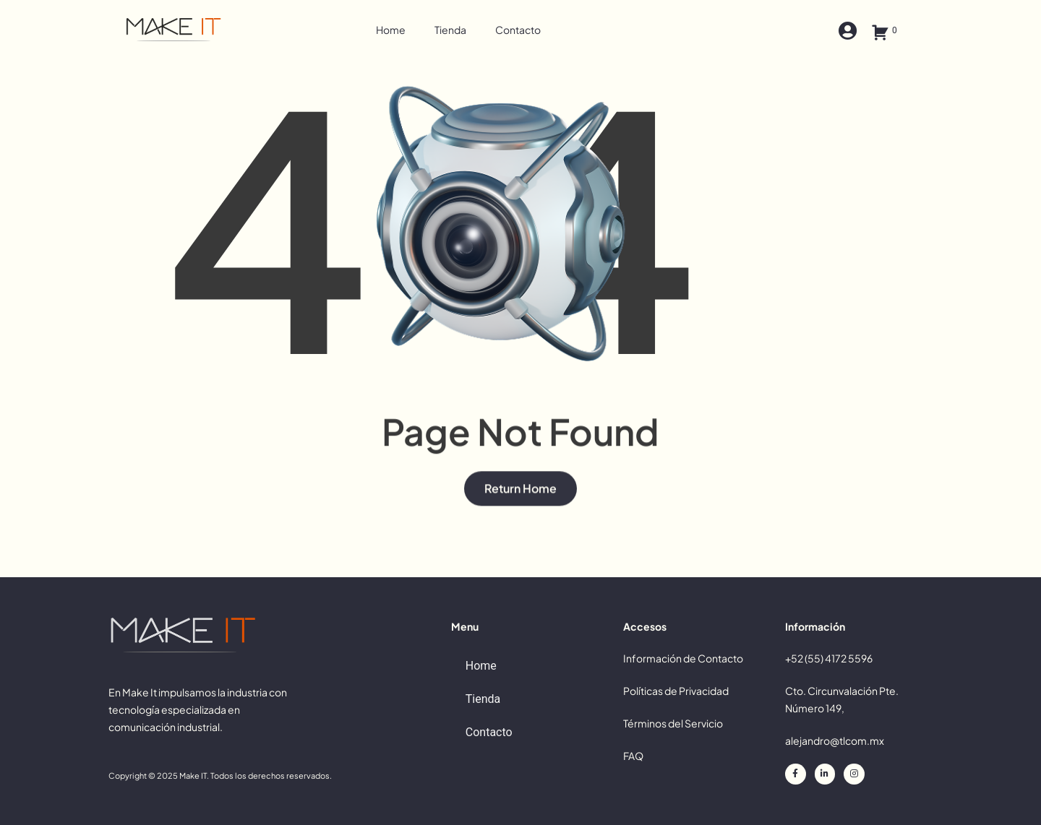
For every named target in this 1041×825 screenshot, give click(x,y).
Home (391, 29)
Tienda (450, 29)
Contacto (518, 29)
